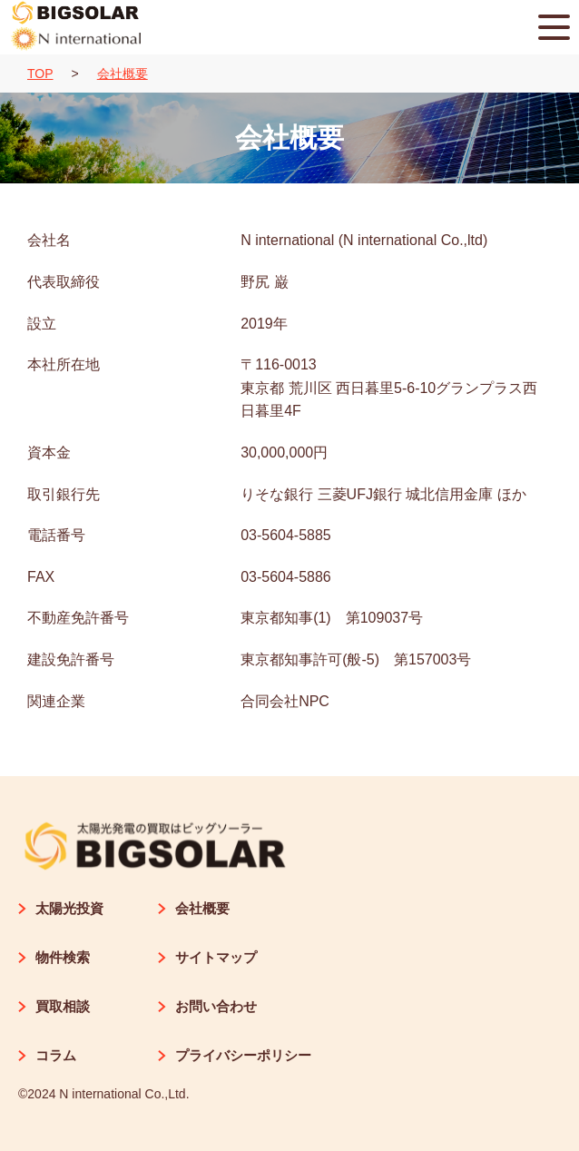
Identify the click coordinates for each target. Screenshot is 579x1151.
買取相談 (54, 1006)
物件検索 (54, 957)
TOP (40, 73)
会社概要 (122, 73)
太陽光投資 (60, 908)
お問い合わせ (207, 1006)
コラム (47, 1055)
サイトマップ (207, 957)
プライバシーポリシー (234, 1055)
